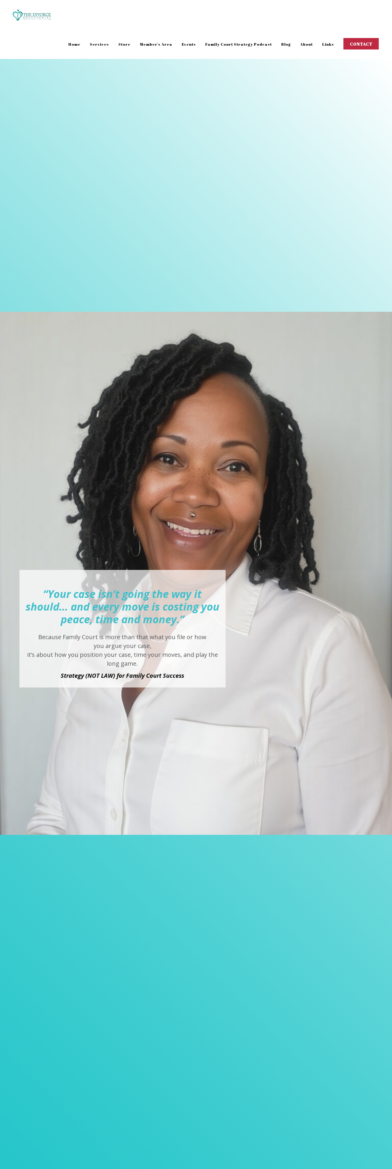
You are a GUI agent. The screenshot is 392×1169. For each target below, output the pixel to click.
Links (328, 44)
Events (189, 44)
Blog (286, 44)
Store (124, 44)
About (306, 44)
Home (74, 44)
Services (99, 44)
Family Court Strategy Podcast (238, 44)
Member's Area (156, 44)
